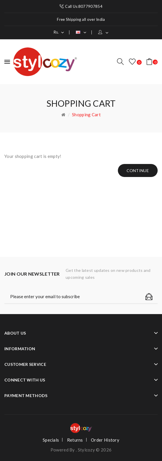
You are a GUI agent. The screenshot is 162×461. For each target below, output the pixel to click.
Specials (51, 439)
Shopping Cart (86, 114)
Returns (75, 439)
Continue (138, 170)
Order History (105, 439)
